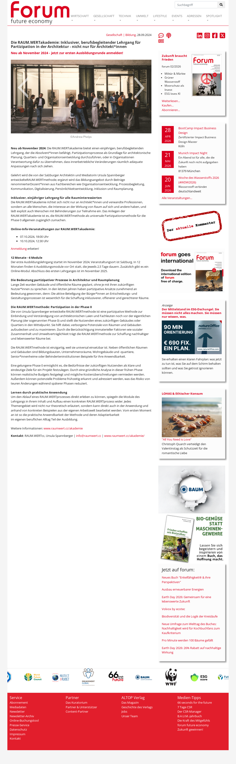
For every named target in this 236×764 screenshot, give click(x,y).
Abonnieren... (171, 110)
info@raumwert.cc (88, 436)
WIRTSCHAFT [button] (80, 16)
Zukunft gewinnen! (190, 729)
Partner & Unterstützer (81, 707)
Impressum (17, 734)
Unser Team (129, 716)
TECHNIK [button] (125, 16)
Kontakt (15, 738)
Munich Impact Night (192, 153)
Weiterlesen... (171, 101)
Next (139, 87)
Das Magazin (130, 702)
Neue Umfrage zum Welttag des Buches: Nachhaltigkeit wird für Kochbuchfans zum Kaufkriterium (191, 628)
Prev (23, 87)
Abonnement (19, 702)
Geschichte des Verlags (137, 707)
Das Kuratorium (76, 702)
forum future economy (193, 725)
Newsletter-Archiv (22, 716)
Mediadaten (18, 707)
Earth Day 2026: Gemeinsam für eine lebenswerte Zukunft (186, 599)
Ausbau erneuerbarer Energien (183, 589)
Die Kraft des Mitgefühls (193, 720)
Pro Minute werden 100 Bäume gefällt (187, 640)
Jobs (124, 711)
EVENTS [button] (177, 16)
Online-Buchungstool (24, 720)
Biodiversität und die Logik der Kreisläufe (190, 616)
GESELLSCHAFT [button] (103, 16)
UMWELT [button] (142, 16)
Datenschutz (18, 729)
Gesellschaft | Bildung (121, 35)
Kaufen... (168, 105)
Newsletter (17, 711)
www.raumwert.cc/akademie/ (124, 436)
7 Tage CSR (184, 707)
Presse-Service (19, 725)
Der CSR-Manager (189, 711)
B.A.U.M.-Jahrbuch (189, 716)
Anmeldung (19, 249)
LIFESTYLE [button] (160, 16)
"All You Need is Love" (177, 439)
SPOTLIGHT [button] (214, 16)
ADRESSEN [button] (194, 16)
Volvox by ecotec (173, 609)
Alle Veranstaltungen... (177, 198)
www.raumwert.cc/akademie (63, 428)
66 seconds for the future (194, 702)
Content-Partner (77, 711)
